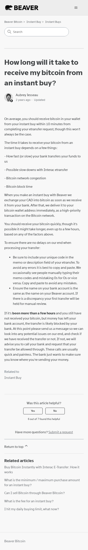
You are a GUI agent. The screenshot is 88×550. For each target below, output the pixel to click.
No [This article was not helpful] (55, 411)
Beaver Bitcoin (13, 22)
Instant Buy (33, 22)
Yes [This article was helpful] (33, 411)
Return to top (16, 446)
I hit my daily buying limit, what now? (31, 509)
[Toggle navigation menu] (76, 7)
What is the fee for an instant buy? (28, 501)
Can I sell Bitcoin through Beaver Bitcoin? (34, 493)
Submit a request (60, 432)
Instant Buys (53, 22)
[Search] (37, 32)
